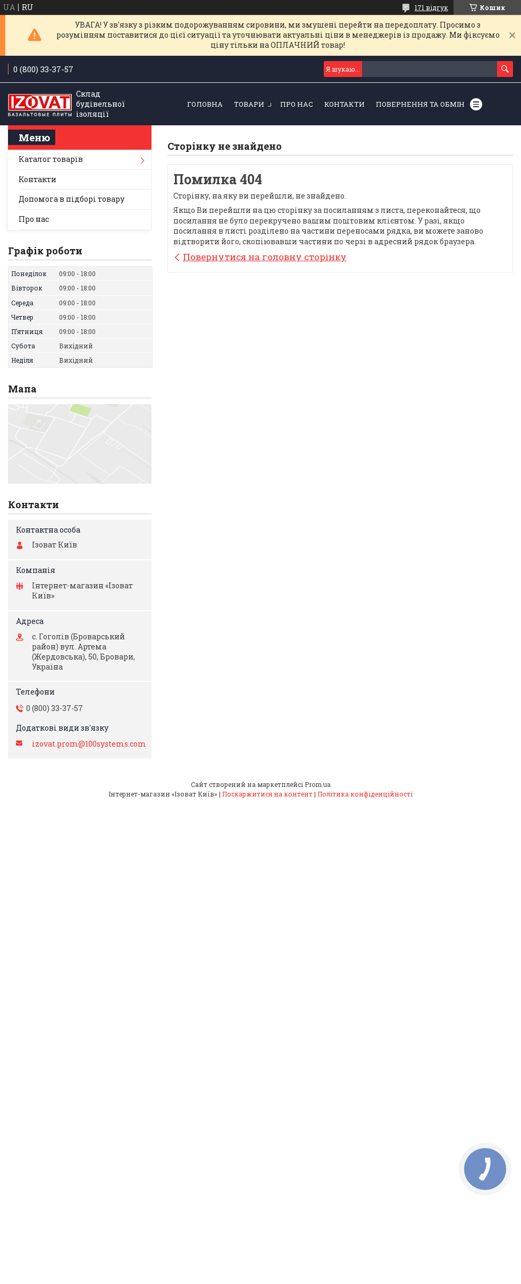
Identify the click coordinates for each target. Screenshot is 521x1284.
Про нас (296, 104)
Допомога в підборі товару (71, 199)
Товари (249, 104)
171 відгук (431, 7)
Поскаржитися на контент (267, 794)
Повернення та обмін (420, 104)
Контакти (344, 104)
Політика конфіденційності (365, 794)
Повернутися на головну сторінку (265, 257)
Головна (205, 104)
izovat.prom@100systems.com (89, 744)
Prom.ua (318, 784)
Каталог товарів (51, 159)
